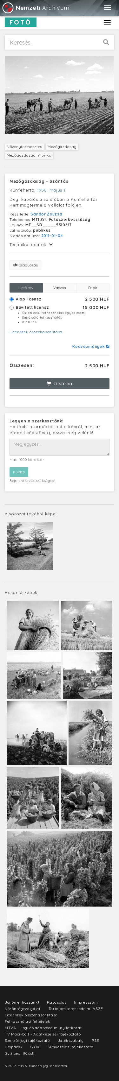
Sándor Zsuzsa (46, 214)
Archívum (35, 8)
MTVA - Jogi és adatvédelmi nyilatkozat (43, 1027)
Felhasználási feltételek (27, 1021)
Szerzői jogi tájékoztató (27, 1040)
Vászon (59, 287)
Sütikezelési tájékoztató (70, 1046)
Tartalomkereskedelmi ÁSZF (76, 1008)
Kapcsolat (56, 1002)
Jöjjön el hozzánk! (22, 1002)
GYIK (35, 1046)
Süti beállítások (20, 1053)
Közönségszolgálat (23, 1008)
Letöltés (26, 287)
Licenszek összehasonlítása (36, 331)
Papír (92, 287)
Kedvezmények (90, 346)
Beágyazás (25, 265)
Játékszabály (71, 1040)
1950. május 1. (51, 190)
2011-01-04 (52, 235)
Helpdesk (14, 1046)
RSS (95, 1040)
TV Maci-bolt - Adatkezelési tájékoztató (43, 1034)
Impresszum (86, 1002)
